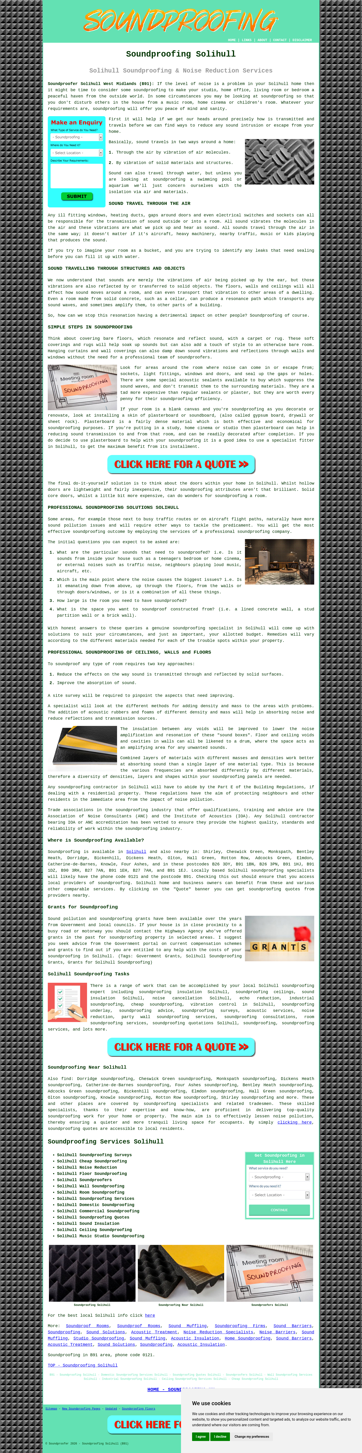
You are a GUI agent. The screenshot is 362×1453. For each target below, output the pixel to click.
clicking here (295, 1122)
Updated (111, 1409)
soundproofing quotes (73, 1128)
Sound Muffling (188, 1326)
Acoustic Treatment (154, 1332)
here (150, 1315)
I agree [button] (201, 1436)
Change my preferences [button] (252, 1436)
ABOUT (262, 40)
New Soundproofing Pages (81, 1409)
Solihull (136, 851)
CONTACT (280, 40)
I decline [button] (220, 1436)
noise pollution (292, 1116)
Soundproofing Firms (240, 1326)
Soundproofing (64, 851)
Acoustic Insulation (195, 1338)
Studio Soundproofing (98, 1338)
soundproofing (114, 883)
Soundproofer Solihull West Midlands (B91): (101, 84)
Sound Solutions (105, 1332)
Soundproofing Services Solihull (106, 1141)
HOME (232, 40)
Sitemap (51, 1409)
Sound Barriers (293, 1326)
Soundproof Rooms (87, 1326)
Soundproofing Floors (138, 1409)
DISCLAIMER (302, 40)
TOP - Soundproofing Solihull (83, 1365)
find (66, 1079)
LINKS (246, 40)
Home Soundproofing (248, 1338)
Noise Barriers (277, 1332)
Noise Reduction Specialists (218, 1332)
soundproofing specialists (282, 870)
